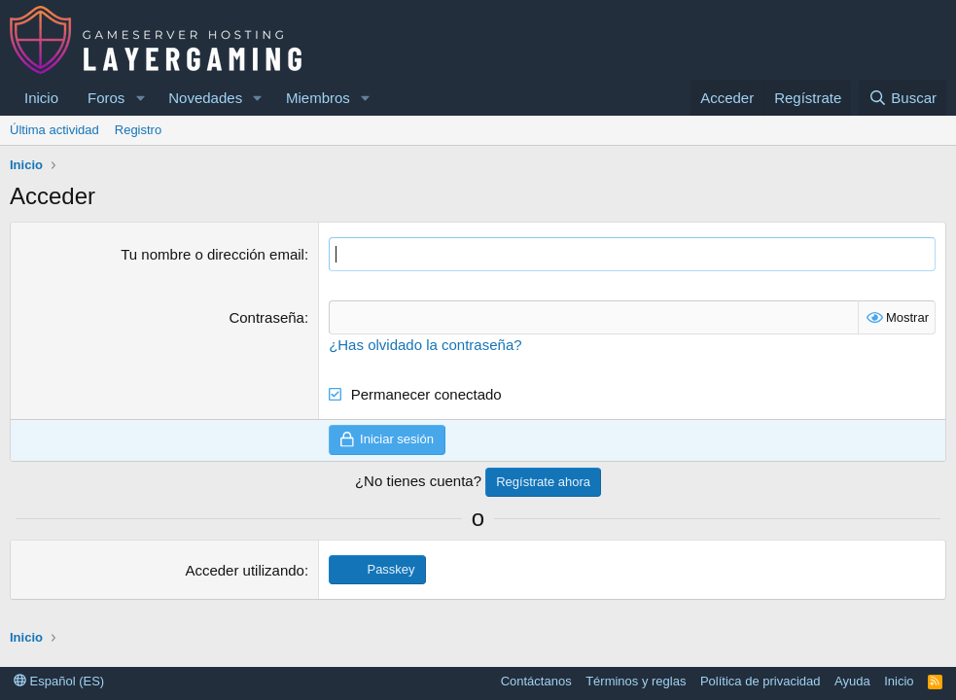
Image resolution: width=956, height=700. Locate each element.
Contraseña (266, 317)
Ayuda (852, 681)
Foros (106, 97)
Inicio (41, 97)
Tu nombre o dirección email (212, 254)
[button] (140, 98)
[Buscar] (902, 98)
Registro (138, 129)
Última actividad (54, 129)
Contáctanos (536, 681)
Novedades (205, 97)
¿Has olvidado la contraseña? (425, 344)
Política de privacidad (760, 681)
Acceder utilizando (244, 570)
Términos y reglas (635, 681)
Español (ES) (59, 681)
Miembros (318, 97)
